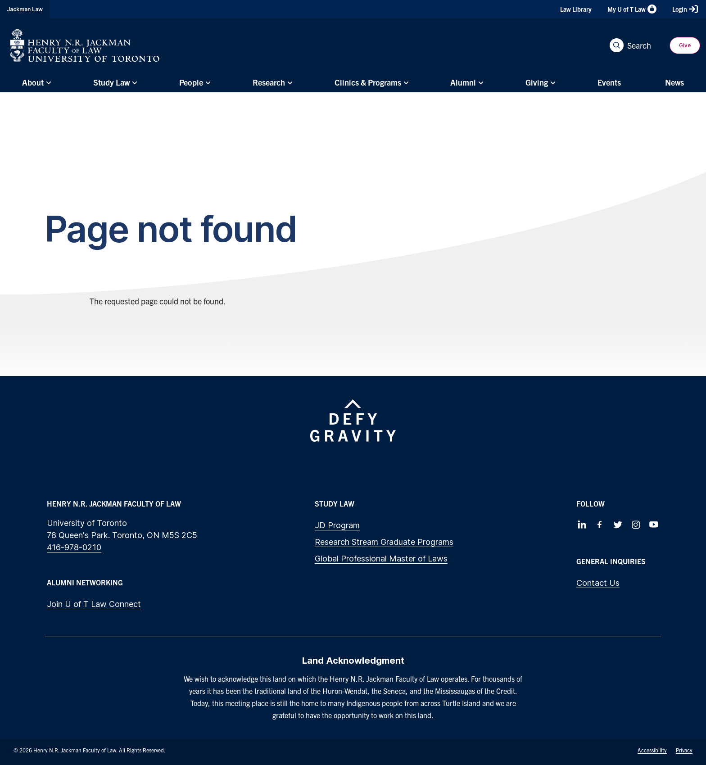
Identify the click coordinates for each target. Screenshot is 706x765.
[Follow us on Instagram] (635, 524)
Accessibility (652, 750)
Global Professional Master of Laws (381, 558)
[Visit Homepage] (84, 45)
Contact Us (598, 583)
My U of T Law (631, 9)
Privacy (684, 750)
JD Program (337, 525)
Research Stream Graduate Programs (384, 542)
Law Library (576, 9)
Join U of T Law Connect (94, 604)
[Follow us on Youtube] (653, 524)
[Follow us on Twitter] (617, 524)
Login (685, 9)
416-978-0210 (74, 547)
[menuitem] (35, 82)
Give (685, 45)
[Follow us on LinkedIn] (581, 524)
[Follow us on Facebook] (599, 524)
